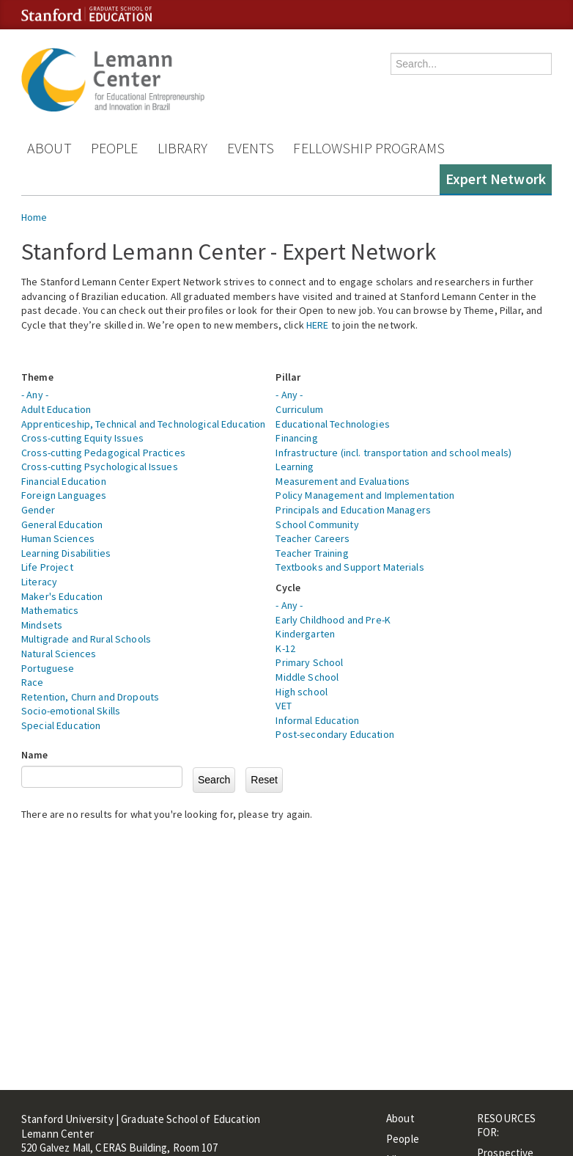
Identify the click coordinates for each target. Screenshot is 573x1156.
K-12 (285, 648)
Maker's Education (62, 596)
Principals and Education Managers (353, 509)
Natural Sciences (58, 653)
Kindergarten (305, 633)
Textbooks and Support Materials (350, 567)
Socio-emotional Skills (70, 710)
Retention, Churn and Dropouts (90, 696)
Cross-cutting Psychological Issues (99, 466)
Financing (296, 438)
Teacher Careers (313, 538)
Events (251, 148)
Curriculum (299, 409)
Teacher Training (312, 553)
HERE (317, 325)
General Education (62, 524)
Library (183, 148)
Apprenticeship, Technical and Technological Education (143, 424)
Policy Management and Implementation (365, 495)
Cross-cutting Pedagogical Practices (103, 452)
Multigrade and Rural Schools (86, 638)
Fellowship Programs (369, 148)
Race (32, 682)
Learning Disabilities (66, 553)
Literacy (39, 581)
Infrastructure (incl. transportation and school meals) (393, 452)
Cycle (288, 587)
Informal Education (317, 720)
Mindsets (41, 625)
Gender (38, 509)
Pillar (288, 377)
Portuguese (47, 668)
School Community (317, 524)
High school (302, 691)
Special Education (60, 725)
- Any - (34, 394)
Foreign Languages (63, 495)
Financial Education (63, 481)
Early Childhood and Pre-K (333, 619)
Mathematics (50, 610)
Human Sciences (58, 538)
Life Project (47, 567)
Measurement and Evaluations (343, 481)
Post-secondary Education (334, 734)
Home (34, 217)
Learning (295, 466)
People (114, 148)
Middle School (307, 677)
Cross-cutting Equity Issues (82, 438)
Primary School (309, 662)
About (49, 148)
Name (34, 754)
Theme (37, 377)
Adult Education (56, 409)
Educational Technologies (332, 424)
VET (283, 705)
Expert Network (496, 178)
